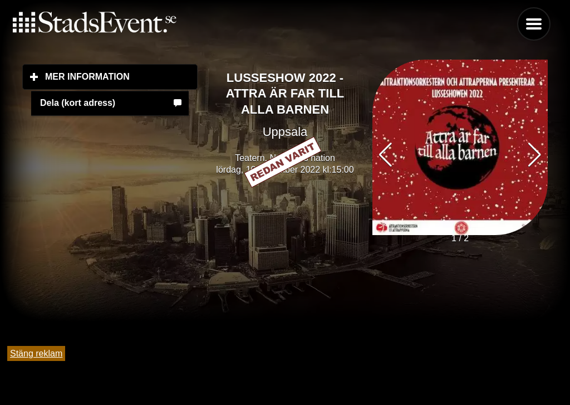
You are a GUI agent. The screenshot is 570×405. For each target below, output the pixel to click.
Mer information (121, 76)
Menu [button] (534, 24)
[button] (534, 155)
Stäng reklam (36, 353)
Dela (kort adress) (77, 103)
